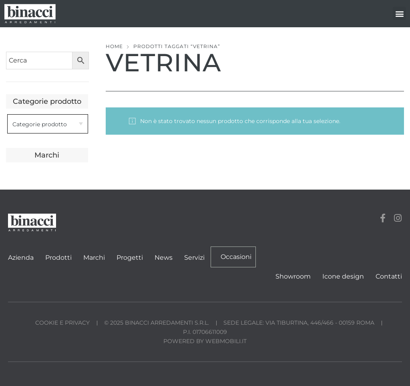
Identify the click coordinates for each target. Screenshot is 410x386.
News (164, 257)
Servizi (194, 257)
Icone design (343, 276)
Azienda (21, 257)
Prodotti (58, 257)
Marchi (94, 257)
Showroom (293, 276)
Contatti (389, 276)
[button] (399, 13)
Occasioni (236, 257)
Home (114, 46)
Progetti (130, 257)
